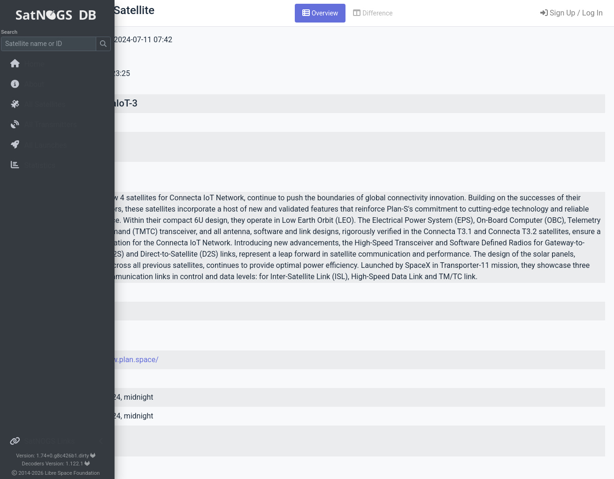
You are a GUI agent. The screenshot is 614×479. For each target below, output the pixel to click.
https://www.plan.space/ (234, 382)
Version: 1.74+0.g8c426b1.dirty (58, 456)
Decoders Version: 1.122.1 (59, 464)
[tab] (379, 13)
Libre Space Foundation (75, 473)
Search (12, 32)
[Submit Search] (106, 44)
